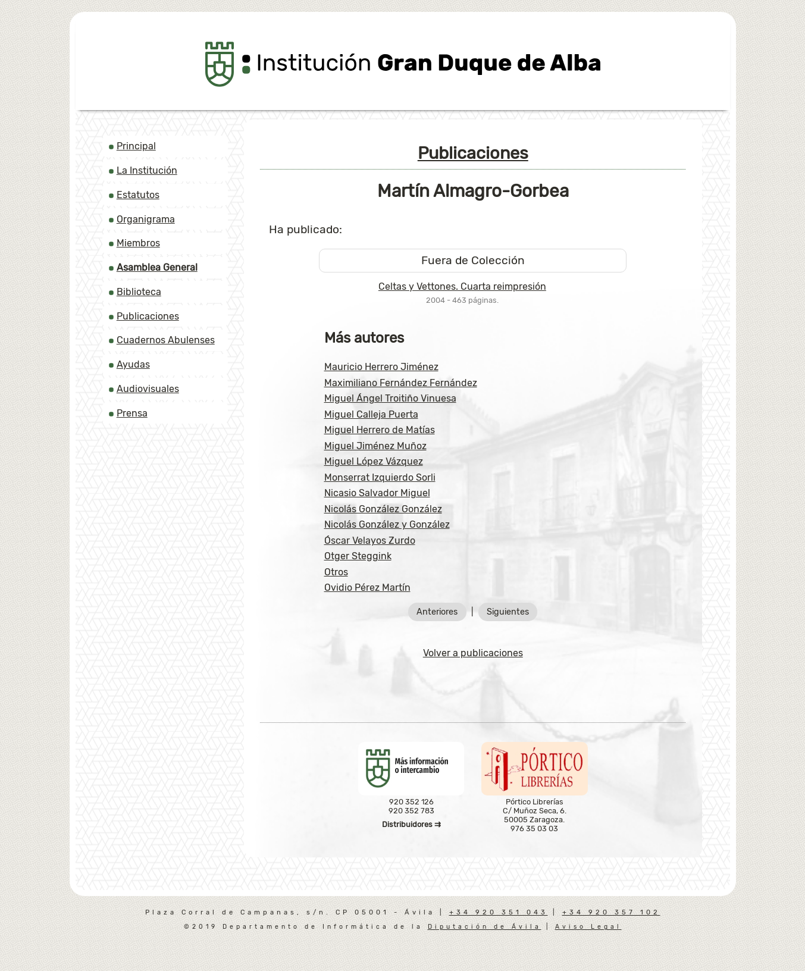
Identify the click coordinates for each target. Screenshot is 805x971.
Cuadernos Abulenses (166, 340)
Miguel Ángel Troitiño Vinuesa (390, 398)
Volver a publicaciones (473, 653)
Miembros (138, 243)
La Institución (147, 170)
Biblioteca (139, 291)
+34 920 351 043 (498, 912)
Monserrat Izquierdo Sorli (380, 477)
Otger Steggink (357, 556)
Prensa (132, 413)
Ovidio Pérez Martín (367, 587)
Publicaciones (148, 316)
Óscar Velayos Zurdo (369, 540)
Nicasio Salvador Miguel (377, 493)
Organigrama (146, 219)
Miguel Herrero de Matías (379, 430)
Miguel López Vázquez (373, 461)
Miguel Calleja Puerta (371, 414)
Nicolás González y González (387, 524)
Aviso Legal (588, 927)
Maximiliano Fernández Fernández (400, 383)
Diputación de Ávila (484, 927)
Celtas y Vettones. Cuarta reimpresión (462, 286)
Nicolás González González (383, 509)
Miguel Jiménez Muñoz (375, 446)
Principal (136, 146)
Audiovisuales (148, 388)
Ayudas (133, 364)
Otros (336, 572)
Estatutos (138, 195)
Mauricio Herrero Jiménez (381, 366)
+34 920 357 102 (611, 912)
